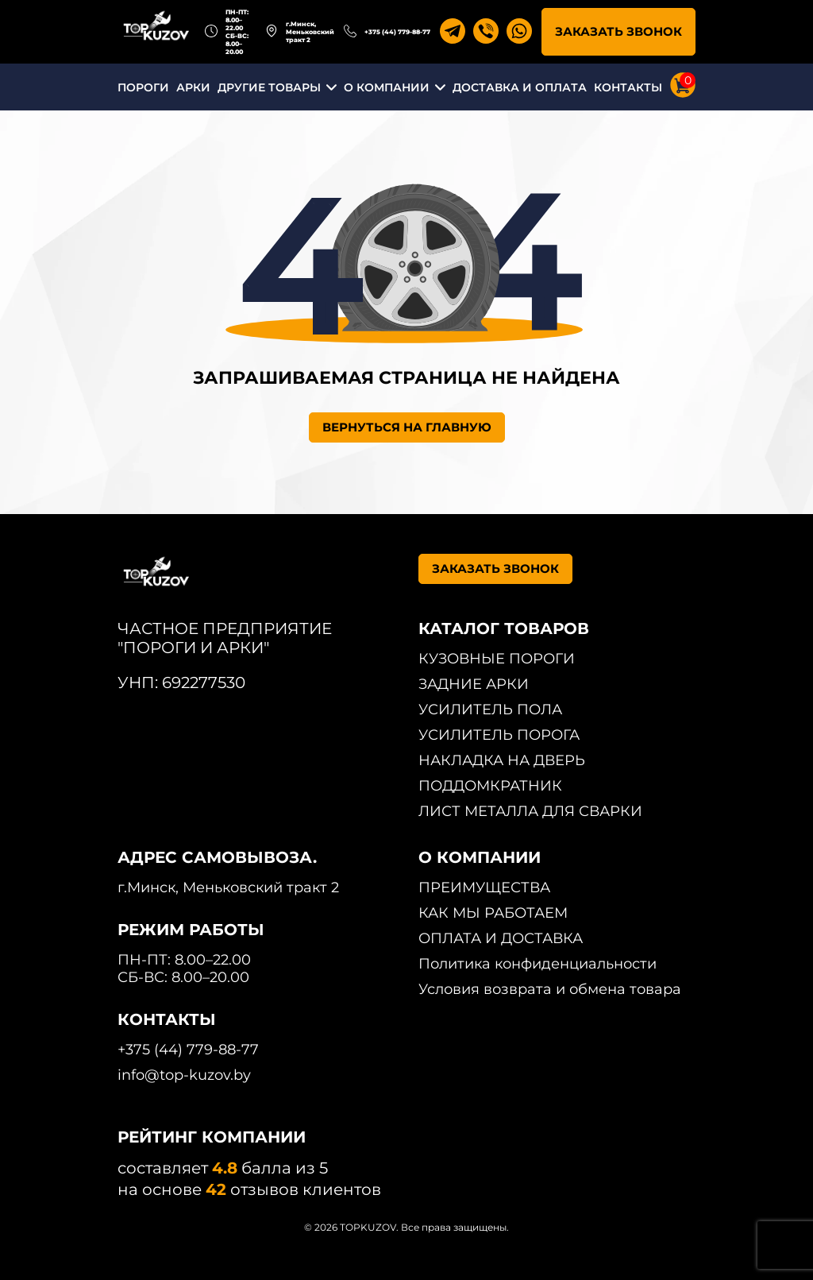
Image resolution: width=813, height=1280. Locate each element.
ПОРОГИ (143, 87)
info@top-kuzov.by (184, 1075)
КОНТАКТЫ (628, 87)
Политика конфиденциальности (537, 964)
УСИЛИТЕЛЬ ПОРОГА (499, 735)
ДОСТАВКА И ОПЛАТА (520, 87)
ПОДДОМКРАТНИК (490, 786)
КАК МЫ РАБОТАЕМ (493, 913)
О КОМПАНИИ (387, 87)
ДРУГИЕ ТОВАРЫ (269, 87)
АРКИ (193, 87)
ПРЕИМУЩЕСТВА (484, 887)
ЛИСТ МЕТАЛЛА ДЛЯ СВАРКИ (530, 811)
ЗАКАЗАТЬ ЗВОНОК (618, 31)
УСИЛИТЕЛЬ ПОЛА (490, 709)
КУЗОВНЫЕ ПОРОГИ (496, 658)
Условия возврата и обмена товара (549, 989)
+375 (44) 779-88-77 (397, 32)
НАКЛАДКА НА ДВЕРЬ (501, 760)
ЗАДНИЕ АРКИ (473, 684)
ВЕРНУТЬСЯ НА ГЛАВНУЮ (406, 427)
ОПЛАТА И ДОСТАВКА (500, 938)
